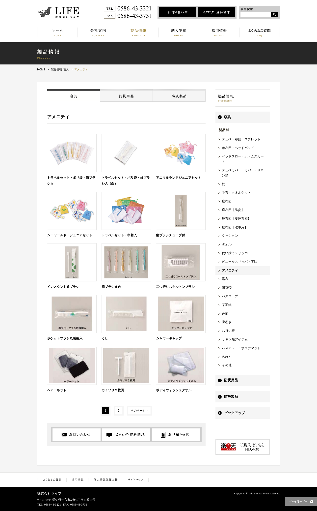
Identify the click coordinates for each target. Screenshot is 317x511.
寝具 (227, 117)
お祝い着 (228, 330)
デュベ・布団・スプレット (241, 139)
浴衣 (225, 279)
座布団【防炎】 (233, 210)
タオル (227, 244)
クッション (230, 236)
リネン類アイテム (235, 339)
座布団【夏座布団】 (236, 218)
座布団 (227, 201)
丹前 (225, 313)
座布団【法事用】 (235, 227)
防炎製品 (231, 396)
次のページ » (139, 410)
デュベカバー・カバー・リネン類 (243, 172)
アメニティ (230, 270)
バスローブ (230, 296)
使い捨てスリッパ (235, 253)
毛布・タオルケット (236, 192)
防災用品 (231, 380)
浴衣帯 (227, 287)
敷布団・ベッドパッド (238, 148)
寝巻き (227, 322)
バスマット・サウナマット (241, 348)
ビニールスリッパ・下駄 (239, 262)
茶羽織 (227, 305)
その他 (227, 365)
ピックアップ (234, 413)
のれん (227, 357)
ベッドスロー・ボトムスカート (243, 158)
